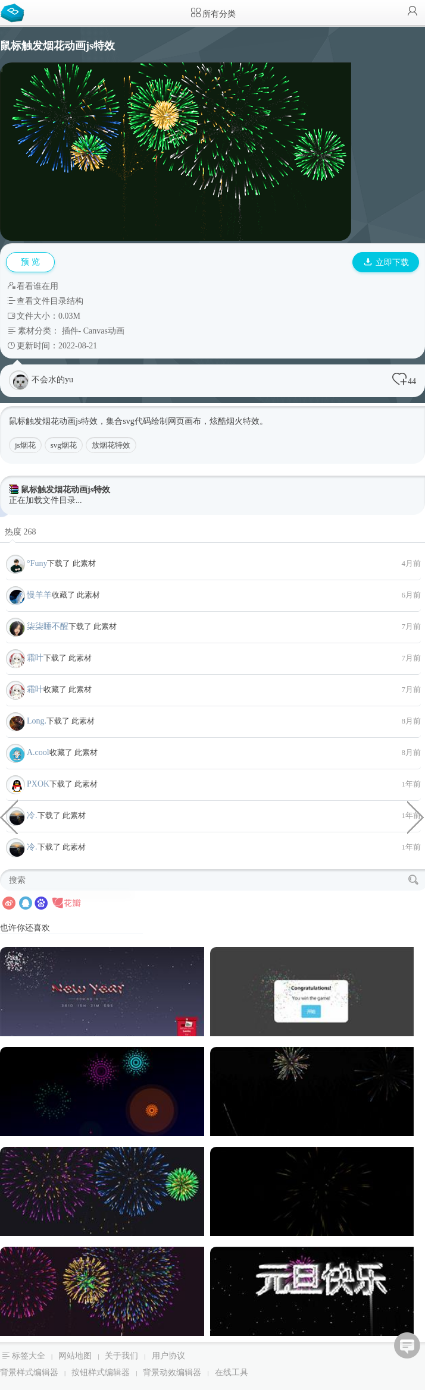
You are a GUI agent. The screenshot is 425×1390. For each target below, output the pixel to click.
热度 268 (20, 531)
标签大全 (28, 1355)
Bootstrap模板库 (15, 12)
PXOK (38, 783)
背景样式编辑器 (29, 1372)
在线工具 (231, 1372)
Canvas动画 (103, 330)
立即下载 (386, 262)
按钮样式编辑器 (100, 1372)
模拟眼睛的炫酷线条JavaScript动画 (9, 816)
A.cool (38, 752)
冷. (32, 815)
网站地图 (75, 1355)
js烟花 (25, 445)
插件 (70, 330)
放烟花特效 (111, 445)
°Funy (37, 563)
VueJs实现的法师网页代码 (416, 816)
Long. (36, 720)
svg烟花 (64, 445)
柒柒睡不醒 (47, 626)
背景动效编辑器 (172, 1372)
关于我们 (121, 1355)
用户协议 (168, 1355)
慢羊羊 (39, 594)
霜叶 (35, 657)
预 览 (30, 261)
